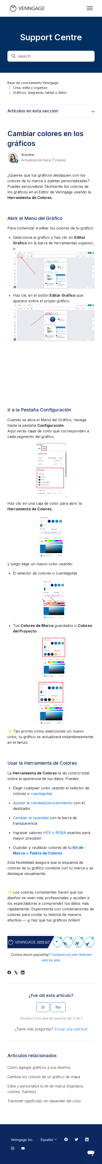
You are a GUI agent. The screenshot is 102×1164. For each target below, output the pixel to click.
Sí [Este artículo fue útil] (43, 1007)
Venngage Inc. (22, 1139)
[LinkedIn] (23, 973)
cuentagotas (41, 793)
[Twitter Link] (76, 1139)
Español (48, 1139)
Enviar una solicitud (71, 1029)
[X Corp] (16, 973)
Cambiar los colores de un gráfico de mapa (43, 1076)
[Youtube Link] (23, 1148)
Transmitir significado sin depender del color (44, 1101)
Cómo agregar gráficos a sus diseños (39, 1067)
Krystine (27, 154)
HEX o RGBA (54, 832)
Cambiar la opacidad (31, 817)
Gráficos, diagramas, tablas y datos (40, 92)
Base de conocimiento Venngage (33, 83)
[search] (51, 56)
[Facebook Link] (66, 1139)
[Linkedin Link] (87, 1139)
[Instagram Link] (12, 1148)
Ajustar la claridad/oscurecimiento (43, 803)
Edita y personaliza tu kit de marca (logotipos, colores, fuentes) (45, 1089)
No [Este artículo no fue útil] (58, 1007)
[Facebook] (9, 973)
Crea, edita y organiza (30, 88)
